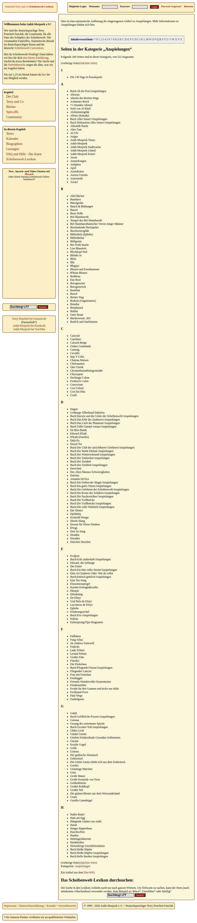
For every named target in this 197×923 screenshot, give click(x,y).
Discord (29, 174)
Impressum (10, 905)
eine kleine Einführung (35, 57)
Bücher (11, 107)
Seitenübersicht (16, 64)
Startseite (10, 6)
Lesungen (12, 149)
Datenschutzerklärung (31, 905)
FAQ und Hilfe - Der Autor (24, 154)
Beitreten (188, 6)
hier (44, 74)
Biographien (14, 144)
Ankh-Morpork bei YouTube (29, 329)
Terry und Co (22, 6)
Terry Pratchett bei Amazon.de (29, 318)
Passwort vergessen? (171, 6)
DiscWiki (89, 872)
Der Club (12, 96)
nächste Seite (88, 63)
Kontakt (51, 905)
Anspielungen (82, 866)
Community (14, 117)
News (10, 133)
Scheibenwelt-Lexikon (41, 6)
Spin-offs (12, 112)
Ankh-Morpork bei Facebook (29, 325)
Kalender (12, 138)
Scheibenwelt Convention (28, 48)
